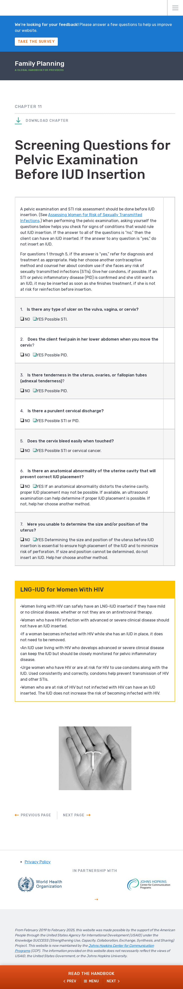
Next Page (73, 818)
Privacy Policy (38, 865)
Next (111, 981)
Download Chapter (42, 121)
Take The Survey (36, 42)
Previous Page (36, 818)
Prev (71, 981)
